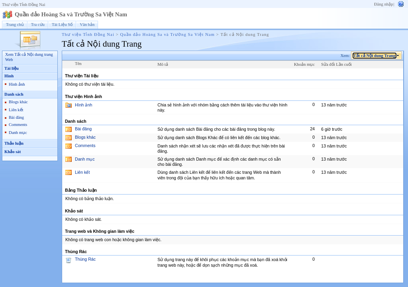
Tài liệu (11, 68)
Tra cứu (38, 24)
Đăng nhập (383, 4)
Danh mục (18, 132)
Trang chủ (15, 24)
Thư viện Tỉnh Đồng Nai (23, 4)
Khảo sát (12, 151)
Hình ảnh (17, 84)
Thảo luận (14, 143)
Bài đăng (16, 117)
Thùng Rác (85, 259)
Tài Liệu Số (62, 24)
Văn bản (87, 24)
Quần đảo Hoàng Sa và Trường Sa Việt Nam (71, 14)
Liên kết (16, 110)
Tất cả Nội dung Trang (374, 55)
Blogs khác (18, 102)
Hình (9, 76)
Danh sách (14, 94)
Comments (18, 124)
